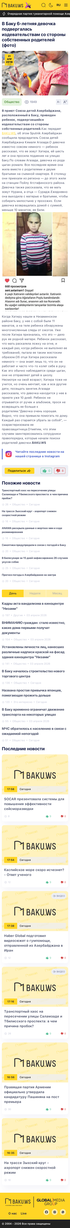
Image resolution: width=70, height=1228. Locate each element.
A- (58, 101)
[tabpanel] (35, 671)
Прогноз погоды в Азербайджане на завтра (29, 574)
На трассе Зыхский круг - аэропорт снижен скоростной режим (29, 1167)
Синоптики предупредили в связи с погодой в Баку (34, 544)
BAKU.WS (8, 133)
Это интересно (22, 701)
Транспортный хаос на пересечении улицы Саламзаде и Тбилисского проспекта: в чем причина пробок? (35, 494)
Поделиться (19, 471)
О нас (12, 1213)
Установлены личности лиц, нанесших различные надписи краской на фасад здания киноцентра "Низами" (33, 652)
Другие (18, 615)
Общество (11, 102)
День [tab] (13, 593)
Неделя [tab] (35, 593)
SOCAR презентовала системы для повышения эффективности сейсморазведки (34, 804)
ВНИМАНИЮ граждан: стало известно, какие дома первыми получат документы (33, 628)
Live (24, 1213)
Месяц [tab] (57, 593)
